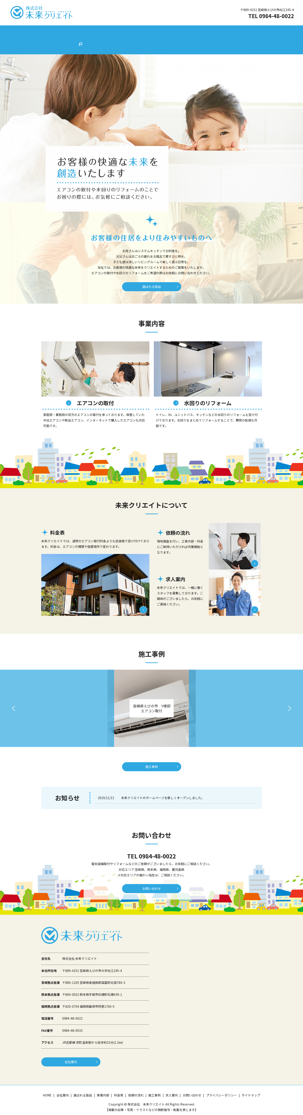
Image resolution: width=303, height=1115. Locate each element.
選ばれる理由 (100, 32)
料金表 (141, 32)
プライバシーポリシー (221, 1089)
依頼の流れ (161, 32)
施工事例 (182, 32)
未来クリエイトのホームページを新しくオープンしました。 (162, 787)
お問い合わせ (225, 32)
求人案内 (202, 32)
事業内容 (123, 32)
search (245, 32)
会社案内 (77, 32)
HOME (59, 32)
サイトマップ (251, 1089)
